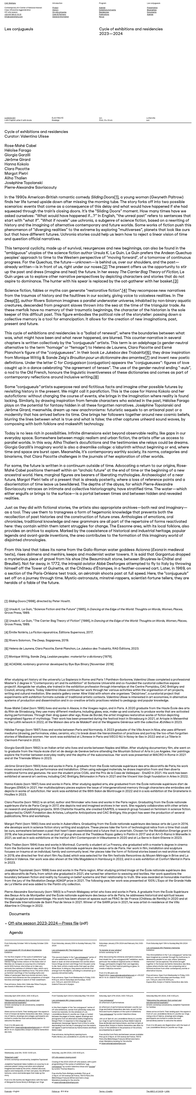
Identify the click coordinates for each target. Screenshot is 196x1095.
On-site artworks (59, 12)
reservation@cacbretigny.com (122, 975)
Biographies (152, 10)
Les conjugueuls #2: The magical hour (67, 950)
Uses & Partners (59, 14)
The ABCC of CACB (154, 1091)
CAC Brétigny (10, 3)
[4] (124, 290)
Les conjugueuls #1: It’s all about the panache (23, 950)
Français (8, 1091)
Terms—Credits (105, 1091)
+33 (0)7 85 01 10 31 (13, 14)
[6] (148, 353)
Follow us (55, 1091)
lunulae (92, 1067)
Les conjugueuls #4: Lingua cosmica (67, 1000)
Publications (104, 14)
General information (60, 17)
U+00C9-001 (10, 118)
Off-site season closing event (64, 1057)
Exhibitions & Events (107, 10)
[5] (16, 301)
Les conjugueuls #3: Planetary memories (163, 948)
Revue (101, 17)
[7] (147, 358)
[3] (175, 281)
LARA (167, 1091)
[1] (116, 197)
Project (55, 8)
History (55, 10)
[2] (104, 267)
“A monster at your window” (110, 950)
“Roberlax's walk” (11, 1057)
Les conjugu (81, 957)
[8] (96, 377)
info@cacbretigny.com (14, 17)
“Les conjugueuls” (106, 1000)
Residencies (104, 12)
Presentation (152, 8)
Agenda (150, 14)
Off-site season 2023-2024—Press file (43, 923)
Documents (151, 12)
